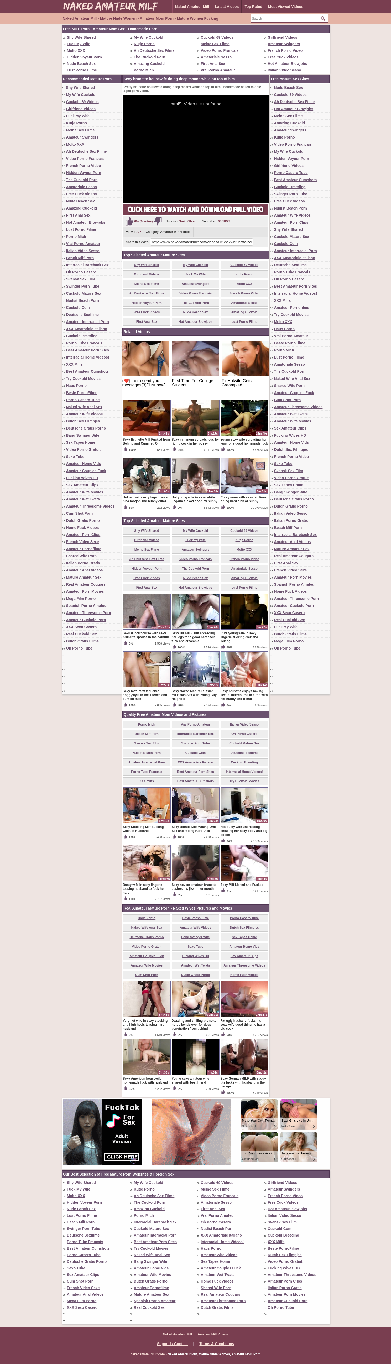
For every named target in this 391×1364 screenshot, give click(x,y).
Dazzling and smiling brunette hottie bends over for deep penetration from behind (194, 1024)
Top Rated (253, 6)
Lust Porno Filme (82, 70)
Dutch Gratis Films (82, 641)
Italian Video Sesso (284, 70)
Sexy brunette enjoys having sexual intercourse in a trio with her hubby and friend (244, 695)
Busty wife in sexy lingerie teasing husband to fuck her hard (144, 889)
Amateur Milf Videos (175, 232)
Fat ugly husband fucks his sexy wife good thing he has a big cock (243, 1024)
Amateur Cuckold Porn (86, 620)
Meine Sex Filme (215, 44)
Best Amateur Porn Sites (87, 350)
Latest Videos (227, 6)
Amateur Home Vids (83, 464)
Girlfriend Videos (283, 37)
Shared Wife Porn (81, 556)
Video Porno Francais (220, 50)
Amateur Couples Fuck (86, 471)
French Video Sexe (82, 542)
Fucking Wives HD (82, 478)
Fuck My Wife (78, 44)
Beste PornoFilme (81, 393)
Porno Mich (144, 70)
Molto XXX (76, 50)
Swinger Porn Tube (83, 286)
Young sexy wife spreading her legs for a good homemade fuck (244, 441)
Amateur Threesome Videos (90, 506)
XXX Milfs (74, 364)
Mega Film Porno (81, 598)
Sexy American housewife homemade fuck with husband (145, 1080)
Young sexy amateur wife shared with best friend (190, 1080)
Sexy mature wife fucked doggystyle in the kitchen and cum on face (145, 695)
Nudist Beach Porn (82, 300)
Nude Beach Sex (81, 64)
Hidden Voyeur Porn (84, 57)
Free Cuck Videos (283, 57)
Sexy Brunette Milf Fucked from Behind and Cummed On (146, 441)
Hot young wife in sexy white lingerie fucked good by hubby (194, 499)
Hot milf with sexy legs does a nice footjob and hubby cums (145, 499)
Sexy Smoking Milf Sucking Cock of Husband (143, 829)
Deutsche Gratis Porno (86, 428)
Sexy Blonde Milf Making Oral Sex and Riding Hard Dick (194, 829)
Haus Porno (76, 386)
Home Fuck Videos (82, 527)
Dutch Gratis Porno (83, 520)
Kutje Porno (144, 44)
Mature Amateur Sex (84, 577)
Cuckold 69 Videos (217, 37)
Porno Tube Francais (84, 343)
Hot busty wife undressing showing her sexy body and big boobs (244, 831)
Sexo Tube (75, 456)
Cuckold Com (78, 307)
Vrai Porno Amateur (218, 70)
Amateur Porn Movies (85, 591)
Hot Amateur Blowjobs (287, 64)
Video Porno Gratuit (83, 449)
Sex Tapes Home (80, 442)
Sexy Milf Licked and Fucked (242, 885)
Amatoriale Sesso (216, 57)
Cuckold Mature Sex (83, 293)
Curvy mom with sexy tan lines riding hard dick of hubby (244, 499)
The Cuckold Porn (149, 57)
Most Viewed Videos (285, 6)
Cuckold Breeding (82, 336)
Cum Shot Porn (79, 513)
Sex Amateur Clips (82, 485)
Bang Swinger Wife (83, 435)
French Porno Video (285, 50)
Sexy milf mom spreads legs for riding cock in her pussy (195, 441)
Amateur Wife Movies (84, 492)
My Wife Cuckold (148, 37)
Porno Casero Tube (83, 400)
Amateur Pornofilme (83, 549)
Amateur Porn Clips (83, 535)
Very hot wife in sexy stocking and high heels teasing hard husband (145, 1024)
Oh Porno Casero (81, 272)
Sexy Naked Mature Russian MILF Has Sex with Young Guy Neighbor (194, 695)
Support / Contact (172, 1344)
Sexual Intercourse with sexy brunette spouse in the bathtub (146, 635)
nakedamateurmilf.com (148, 1354)
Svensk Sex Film (80, 279)
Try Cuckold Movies (83, 378)
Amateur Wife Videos (84, 414)
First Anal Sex (213, 64)
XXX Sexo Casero (81, 627)
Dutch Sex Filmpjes (83, 421)
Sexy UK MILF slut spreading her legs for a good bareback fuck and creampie (193, 637)
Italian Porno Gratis (83, 563)
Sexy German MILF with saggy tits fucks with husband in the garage (243, 1082)
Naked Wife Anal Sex (84, 407)
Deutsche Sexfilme (82, 315)
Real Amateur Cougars (86, 584)
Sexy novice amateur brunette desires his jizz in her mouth (194, 887)
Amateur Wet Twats (83, 499)
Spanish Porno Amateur (87, 606)
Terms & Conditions (216, 1344)
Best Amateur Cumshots (87, 371)
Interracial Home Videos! (87, 357)
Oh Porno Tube (79, 648)
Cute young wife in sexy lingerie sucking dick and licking (239, 637)
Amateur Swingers (284, 44)
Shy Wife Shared (81, 37)
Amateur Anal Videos (84, 570)
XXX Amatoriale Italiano (86, 329)
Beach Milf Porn (80, 258)
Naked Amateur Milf (192, 6)
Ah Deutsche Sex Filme (154, 50)
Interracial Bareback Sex (87, 265)
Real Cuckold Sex (81, 634)
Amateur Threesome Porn (88, 613)
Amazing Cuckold (149, 64)
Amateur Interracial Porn (87, 322)
